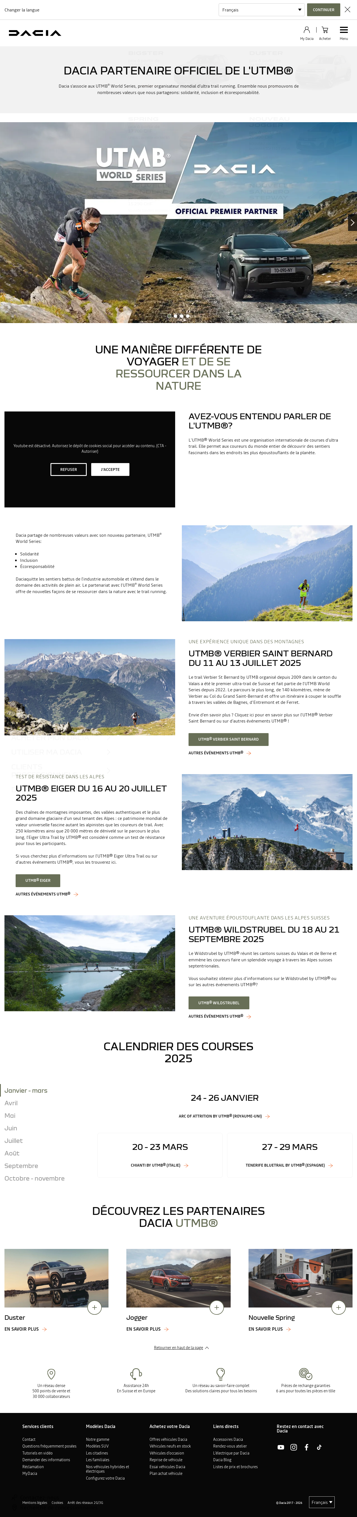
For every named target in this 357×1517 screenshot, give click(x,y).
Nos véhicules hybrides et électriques (107, 1469)
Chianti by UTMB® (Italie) (155, 1165)
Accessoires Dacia (228, 1439)
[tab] (46, 1090)
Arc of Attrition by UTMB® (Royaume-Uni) (220, 1116)
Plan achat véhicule (165, 1473)
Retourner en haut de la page (178, 1347)
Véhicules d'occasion (166, 1453)
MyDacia (29, 1473)
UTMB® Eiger (37, 880)
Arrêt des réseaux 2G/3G (85, 1503)
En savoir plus (21, 1329)
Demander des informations (46, 1460)
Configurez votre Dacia (105, 1478)
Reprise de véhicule (165, 1460)
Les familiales (97, 1460)
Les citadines (97, 1453)
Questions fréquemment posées (49, 1446)
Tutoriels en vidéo (37, 1453)
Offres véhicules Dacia (168, 1439)
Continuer (323, 10)
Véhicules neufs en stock (170, 1446)
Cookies (57, 1503)
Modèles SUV (97, 1446)
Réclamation (33, 1467)
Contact (28, 1439)
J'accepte (110, 469)
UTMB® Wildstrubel (219, 1003)
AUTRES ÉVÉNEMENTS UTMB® (216, 753)
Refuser (68, 469)
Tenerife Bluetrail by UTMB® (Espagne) (285, 1165)
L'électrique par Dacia (231, 1453)
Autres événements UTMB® (43, 894)
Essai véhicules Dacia (167, 1467)
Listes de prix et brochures (235, 1467)
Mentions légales (34, 1503)
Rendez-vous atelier (230, 1446)
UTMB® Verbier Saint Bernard (228, 739)
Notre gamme (97, 1439)
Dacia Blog (222, 1460)
